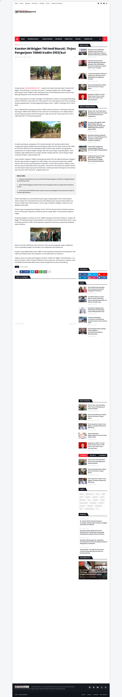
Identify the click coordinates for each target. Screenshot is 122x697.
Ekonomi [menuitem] (58, 39)
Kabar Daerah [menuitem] (47, 39)
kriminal (101, 503)
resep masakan (89, 509)
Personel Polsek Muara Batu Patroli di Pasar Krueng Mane (97, 86)
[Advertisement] (72, 20)
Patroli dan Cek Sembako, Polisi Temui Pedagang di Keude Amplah (96, 406)
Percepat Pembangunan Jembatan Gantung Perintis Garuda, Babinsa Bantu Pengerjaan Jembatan (93, 541)
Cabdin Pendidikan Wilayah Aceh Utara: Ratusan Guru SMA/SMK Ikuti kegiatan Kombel (97, 76)
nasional (82, 506)
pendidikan (99, 506)
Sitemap (27, 3)
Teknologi (82, 500)
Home (16, 3)
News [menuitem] (23, 39)
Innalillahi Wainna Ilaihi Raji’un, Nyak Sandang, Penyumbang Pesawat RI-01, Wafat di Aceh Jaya (97, 299)
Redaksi (42, 3)
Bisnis (81, 494)
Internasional (89, 494)
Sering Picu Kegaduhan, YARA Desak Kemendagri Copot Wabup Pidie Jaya (96, 309)
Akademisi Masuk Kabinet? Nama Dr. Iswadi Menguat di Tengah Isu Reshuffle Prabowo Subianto (97, 137)
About (21, 3)
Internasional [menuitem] (33, 39)
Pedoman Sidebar (56, 3)
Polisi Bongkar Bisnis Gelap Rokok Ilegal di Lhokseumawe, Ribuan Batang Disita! (97, 331)
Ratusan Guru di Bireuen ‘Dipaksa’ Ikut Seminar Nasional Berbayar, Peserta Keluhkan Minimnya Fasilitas (97, 52)
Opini (103, 494)
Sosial (102, 497)
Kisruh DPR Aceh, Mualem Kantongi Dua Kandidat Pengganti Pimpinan (96, 289)
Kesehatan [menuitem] (88, 39)
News (97, 494)
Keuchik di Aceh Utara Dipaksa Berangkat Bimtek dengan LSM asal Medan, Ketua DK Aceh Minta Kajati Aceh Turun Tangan (97, 64)
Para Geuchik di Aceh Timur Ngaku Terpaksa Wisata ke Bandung (97, 425)
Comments (102, 455)
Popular (83, 455)
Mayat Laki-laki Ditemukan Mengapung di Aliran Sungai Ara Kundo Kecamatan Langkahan (97, 113)
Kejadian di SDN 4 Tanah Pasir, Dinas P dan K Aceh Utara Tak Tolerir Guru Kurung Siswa (96, 97)
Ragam (88, 497)
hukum (102, 500)
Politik (81, 497)
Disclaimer (35, 3)
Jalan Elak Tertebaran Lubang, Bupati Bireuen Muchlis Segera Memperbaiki (97, 148)
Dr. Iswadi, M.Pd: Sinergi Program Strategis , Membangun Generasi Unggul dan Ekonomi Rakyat (93, 522)
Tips (89, 500)
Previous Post (20, 324)
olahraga (90, 506)
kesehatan (93, 503)
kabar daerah (24, 45)
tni (97, 509)
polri (81, 509)
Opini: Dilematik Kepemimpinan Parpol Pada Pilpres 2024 (97, 435)
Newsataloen (23, 694)
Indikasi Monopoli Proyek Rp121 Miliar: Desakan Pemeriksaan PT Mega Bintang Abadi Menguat (96, 158)
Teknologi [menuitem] (68, 39)
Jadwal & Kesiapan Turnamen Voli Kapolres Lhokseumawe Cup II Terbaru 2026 (97, 320)
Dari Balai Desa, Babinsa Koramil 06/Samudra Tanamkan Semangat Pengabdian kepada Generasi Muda (92, 532)
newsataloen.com (32, 88)
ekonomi (95, 500)
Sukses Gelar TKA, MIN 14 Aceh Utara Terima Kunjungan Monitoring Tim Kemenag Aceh (92, 551)
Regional (95, 497)
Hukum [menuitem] (77, 39)
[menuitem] (17, 39)
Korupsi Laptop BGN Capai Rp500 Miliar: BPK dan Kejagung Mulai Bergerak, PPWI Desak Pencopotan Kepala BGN (96, 126)
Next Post (72, 324)
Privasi (48, 3)
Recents (93, 455)
